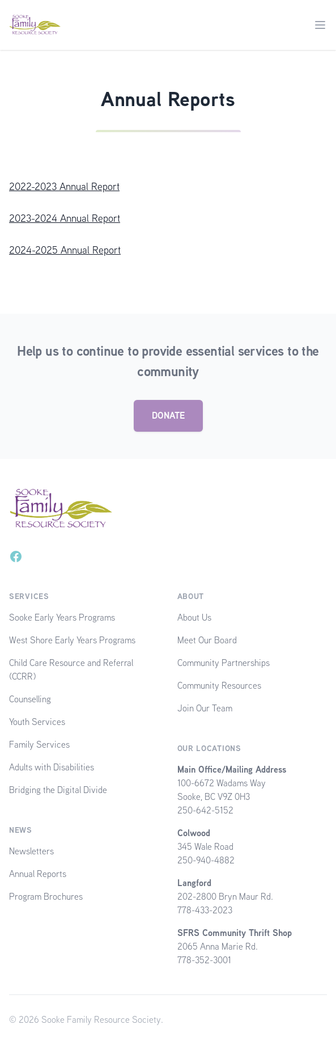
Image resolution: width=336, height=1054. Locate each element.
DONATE (168, 415)
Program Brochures (46, 896)
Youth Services (37, 721)
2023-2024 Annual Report (64, 218)
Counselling (30, 699)
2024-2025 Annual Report (65, 250)
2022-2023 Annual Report (64, 186)
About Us (194, 617)
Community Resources (219, 685)
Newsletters (31, 851)
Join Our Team (204, 708)
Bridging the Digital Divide (58, 789)
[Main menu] (320, 25)
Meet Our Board (207, 640)
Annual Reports (37, 873)
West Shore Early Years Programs (72, 640)
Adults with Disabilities (51, 767)
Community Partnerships (223, 662)
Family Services (39, 744)
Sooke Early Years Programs (62, 617)
